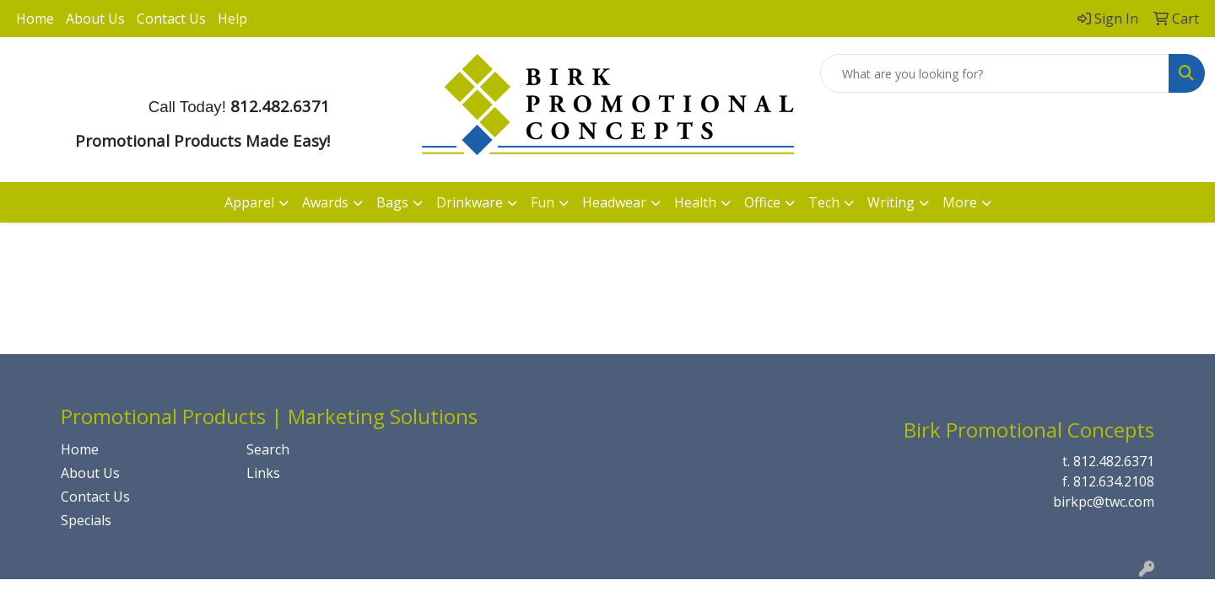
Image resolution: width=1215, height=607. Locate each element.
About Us (95, 18)
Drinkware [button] (469, 202)
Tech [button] (824, 202)
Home (35, 18)
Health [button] (695, 202)
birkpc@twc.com (1103, 501)
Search (267, 449)
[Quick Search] (994, 73)
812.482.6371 (1113, 461)
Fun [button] (542, 202)
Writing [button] (891, 202)
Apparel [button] (249, 202)
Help (232, 18)
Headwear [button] (614, 202)
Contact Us (171, 18)
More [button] (959, 202)
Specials (86, 520)
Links (263, 473)
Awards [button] (325, 202)
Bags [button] (392, 202)
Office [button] (762, 202)
